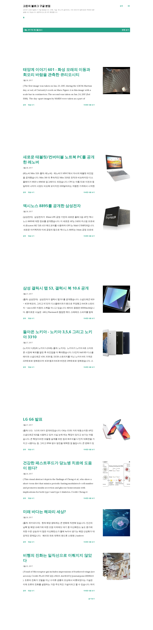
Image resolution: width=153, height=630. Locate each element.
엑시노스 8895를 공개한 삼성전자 (52, 205)
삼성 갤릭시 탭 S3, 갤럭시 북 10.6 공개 (56, 288)
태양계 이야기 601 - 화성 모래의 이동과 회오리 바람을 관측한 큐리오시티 (56, 72)
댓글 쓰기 (31, 105)
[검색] (121, 6)
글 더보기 (91, 599)
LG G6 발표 (32, 419)
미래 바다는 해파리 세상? (44, 511)
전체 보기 (125, 30)
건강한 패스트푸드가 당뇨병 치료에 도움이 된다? (57, 465)
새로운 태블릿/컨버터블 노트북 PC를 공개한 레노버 (58, 159)
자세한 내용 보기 (89, 105)
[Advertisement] (72, 52)
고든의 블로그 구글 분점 (36, 6)
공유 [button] (24, 105)
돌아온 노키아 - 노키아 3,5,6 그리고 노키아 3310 (57, 334)
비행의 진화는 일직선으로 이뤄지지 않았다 (57, 558)
